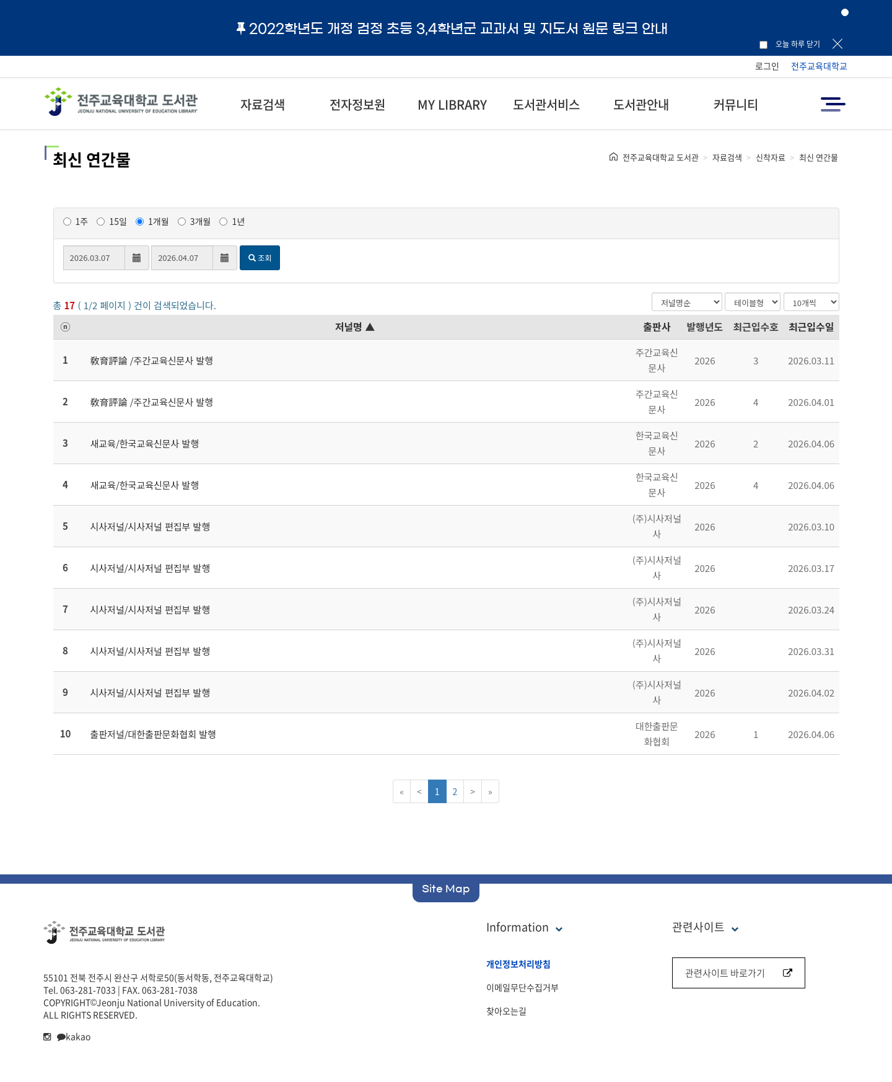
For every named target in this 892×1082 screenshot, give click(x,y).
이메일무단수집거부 (522, 987)
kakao (73, 1036)
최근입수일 (811, 326)
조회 (259, 257)
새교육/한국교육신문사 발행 (144, 443)
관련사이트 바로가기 (738, 973)
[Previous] (419, 791)
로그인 (767, 65)
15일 (111, 221)
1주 (76, 221)
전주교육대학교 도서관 (661, 157)
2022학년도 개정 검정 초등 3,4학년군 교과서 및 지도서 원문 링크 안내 (452, 28)
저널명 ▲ (355, 326)
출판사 (656, 326)
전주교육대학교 (819, 65)
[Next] (472, 791)
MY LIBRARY (452, 104)
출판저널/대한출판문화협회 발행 (153, 734)
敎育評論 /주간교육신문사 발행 (152, 360)
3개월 (194, 221)
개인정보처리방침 (518, 963)
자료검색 (262, 104)
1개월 (152, 221)
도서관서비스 (546, 104)
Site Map (446, 889)
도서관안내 (641, 104)
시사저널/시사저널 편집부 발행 (150, 526)
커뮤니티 (736, 104)
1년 (232, 221)
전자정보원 (357, 104)
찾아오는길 (506, 1011)
